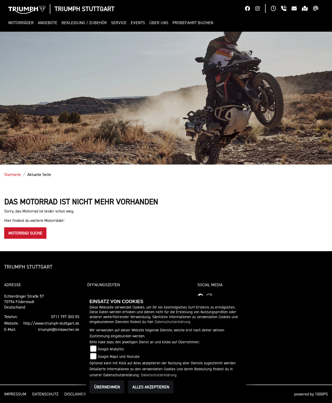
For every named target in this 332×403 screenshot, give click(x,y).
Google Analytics (111, 349)
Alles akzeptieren (150, 387)
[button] (22, 23)
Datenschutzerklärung (172, 321)
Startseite (12, 174)
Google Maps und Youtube (119, 356)
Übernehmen (107, 387)
